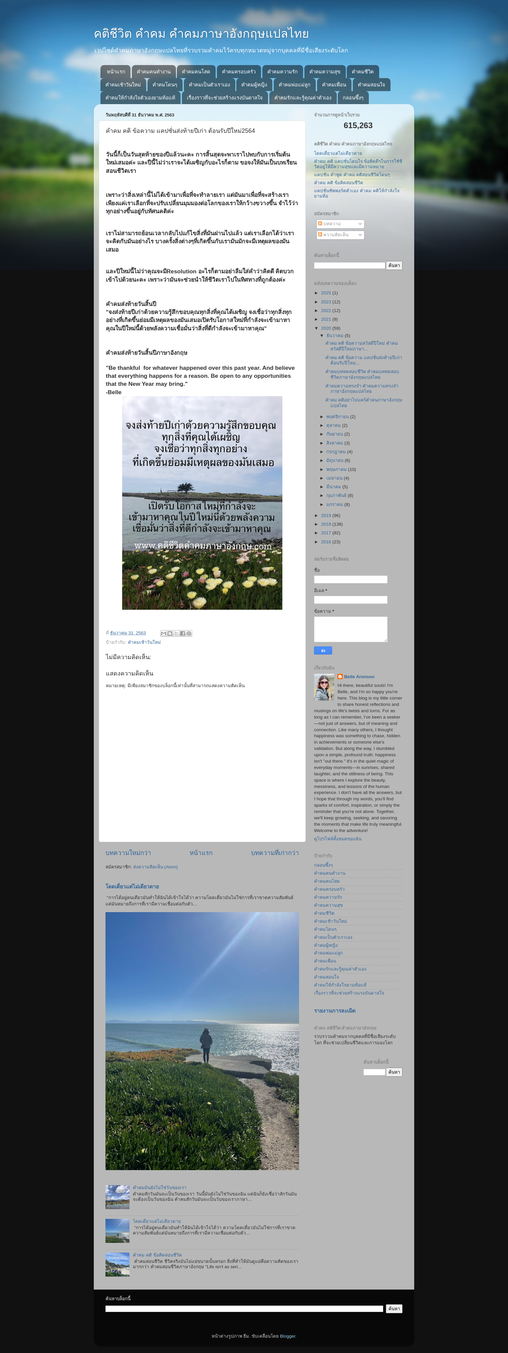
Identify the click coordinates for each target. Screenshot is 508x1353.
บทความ (329, 223)
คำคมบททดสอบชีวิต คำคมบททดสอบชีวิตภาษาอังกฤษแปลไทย (362, 374)
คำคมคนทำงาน (154, 71)
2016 (326, 541)
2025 (326, 292)
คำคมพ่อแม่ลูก (294, 84)
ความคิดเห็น (333, 234)
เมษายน (335, 478)
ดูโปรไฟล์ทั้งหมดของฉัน (337, 838)
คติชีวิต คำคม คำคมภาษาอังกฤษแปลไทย (201, 33)
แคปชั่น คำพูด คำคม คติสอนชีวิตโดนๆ (352, 174)
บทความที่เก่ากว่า (275, 852)
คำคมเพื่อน (334, 84)
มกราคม (335, 504)
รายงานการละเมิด (334, 1011)
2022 (326, 310)
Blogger (287, 1336)
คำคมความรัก (282, 71)
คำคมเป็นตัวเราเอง (209, 84)
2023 (326, 301)
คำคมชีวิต (363, 71)
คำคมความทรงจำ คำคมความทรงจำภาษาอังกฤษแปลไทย (362, 388)
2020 (326, 328)
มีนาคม (334, 486)
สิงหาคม (335, 443)
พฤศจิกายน (338, 416)
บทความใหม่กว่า (128, 852)
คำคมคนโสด (196, 71)
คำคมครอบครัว (239, 71)
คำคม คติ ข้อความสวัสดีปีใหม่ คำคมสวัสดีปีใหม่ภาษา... (361, 346)
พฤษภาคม (337, 469)
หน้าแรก (116, 71)
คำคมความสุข (324, 71)
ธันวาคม (335, 335)
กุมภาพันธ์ (337, 495)
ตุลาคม (334, 425)
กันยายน (335, 434)
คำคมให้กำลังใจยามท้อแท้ (340, 985)
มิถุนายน (335, 460)
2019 (326, 515)
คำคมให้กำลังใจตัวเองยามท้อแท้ (140, 97)
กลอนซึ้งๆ (353, 97)
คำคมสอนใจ (371, 84)
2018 (326, 524)
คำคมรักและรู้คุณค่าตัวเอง (302, 97)
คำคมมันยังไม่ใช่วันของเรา (160, 1187)
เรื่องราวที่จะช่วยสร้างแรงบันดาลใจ (225, 97)
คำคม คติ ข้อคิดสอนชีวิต (157, 1255)
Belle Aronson (359, 676)
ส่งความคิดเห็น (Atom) (155, 866)
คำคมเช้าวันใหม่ (123, 84)
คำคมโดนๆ (165, 84)
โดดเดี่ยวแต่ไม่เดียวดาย (132, 886)
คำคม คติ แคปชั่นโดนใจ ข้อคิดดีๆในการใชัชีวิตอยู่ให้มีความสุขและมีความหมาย (358, 164)
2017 (326, 532)
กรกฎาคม (336, 451)
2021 (326, 319)
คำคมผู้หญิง (254, 84)
